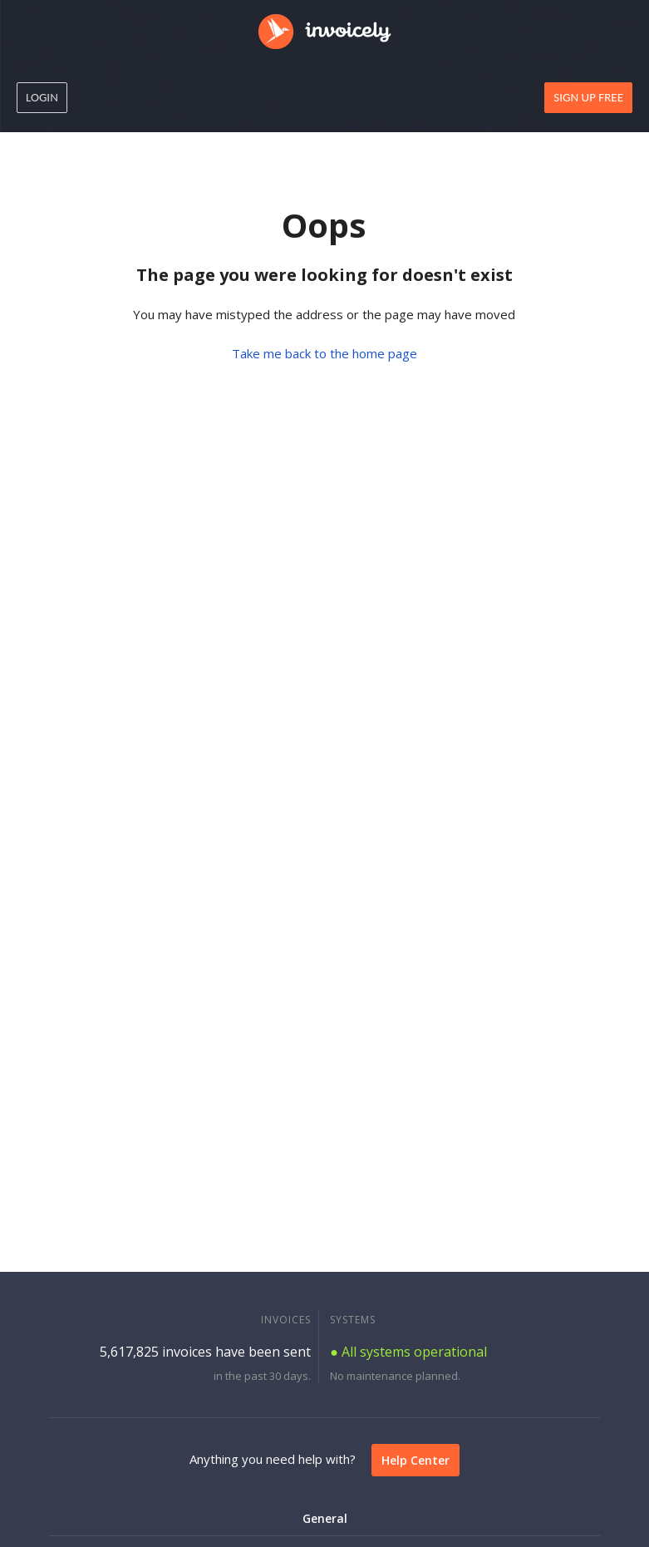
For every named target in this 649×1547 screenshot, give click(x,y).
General (324, 1518)
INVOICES (286, 1320)
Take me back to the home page (324, 353)
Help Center (415, 1460)
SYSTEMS (353, 1320)
